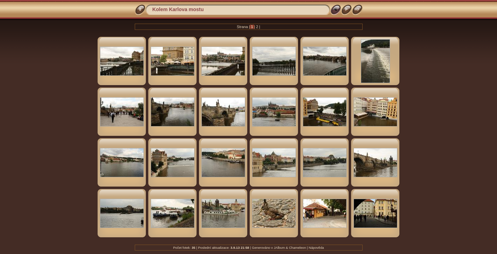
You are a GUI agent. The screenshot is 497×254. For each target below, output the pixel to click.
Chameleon (297, 247)
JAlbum (279, 247)
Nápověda (316, 247)
